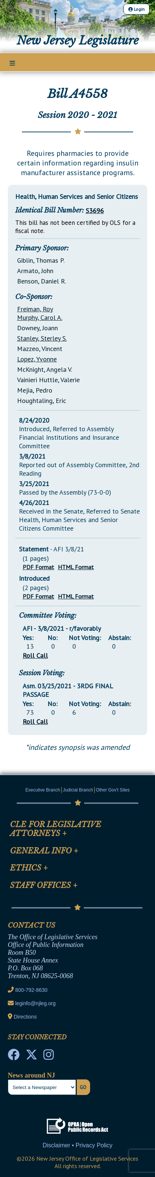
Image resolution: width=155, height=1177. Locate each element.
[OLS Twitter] (31, 1056)
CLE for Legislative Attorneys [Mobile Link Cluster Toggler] (55, 829)
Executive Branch (43, 790)
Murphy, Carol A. (39, 317)
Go (83, 1087)
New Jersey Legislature (78, 40)
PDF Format (38, 567)
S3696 (95, 210)
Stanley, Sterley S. (42, 338)
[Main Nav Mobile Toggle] (12, 62)
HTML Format (76, 567)
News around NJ (31, 1075)
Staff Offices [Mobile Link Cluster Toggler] (44, 885)
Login (136, 9)
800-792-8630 (31, 990)
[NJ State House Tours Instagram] (48, 1056)
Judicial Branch (78, 790)
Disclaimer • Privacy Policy (78, 1145)
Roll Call (35, 655)
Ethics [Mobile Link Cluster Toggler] (29, 867)
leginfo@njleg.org (35, 1003)
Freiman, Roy (35, 309)
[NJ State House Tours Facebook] (14, 1056)
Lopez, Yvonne (37, 359)
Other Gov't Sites (112, 790)
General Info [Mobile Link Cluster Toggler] (44, 850)
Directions (25, 1017)
